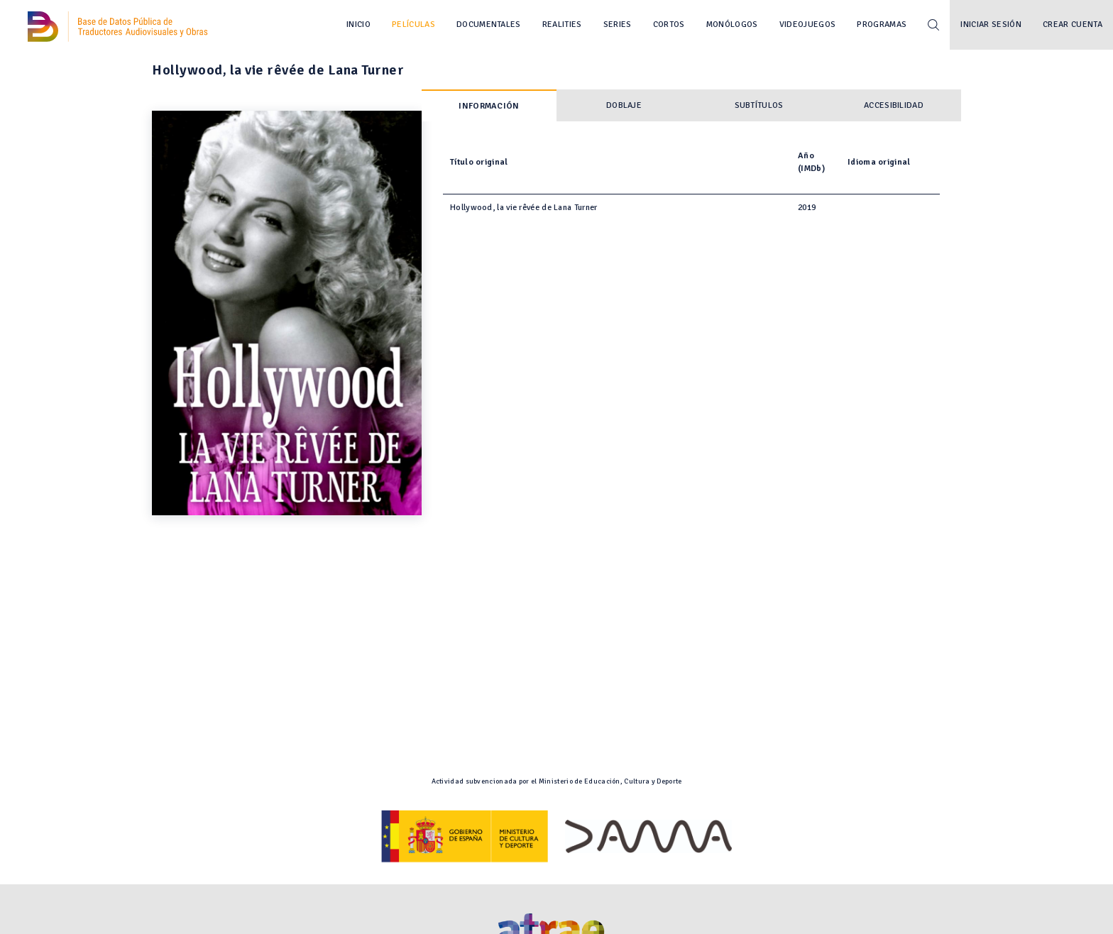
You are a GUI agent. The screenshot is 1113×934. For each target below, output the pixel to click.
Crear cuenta (1072, 24)
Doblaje (624, 105)
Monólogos (732, 24)
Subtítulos (759, 105)
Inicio (358, 24)
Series (617, 24)
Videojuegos (807, 24)
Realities (562, 24)
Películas (413, 24)
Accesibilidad (893, 105)
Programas (881, 24)
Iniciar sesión (990, 24)
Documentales (488, 24)
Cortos (669, 24)
